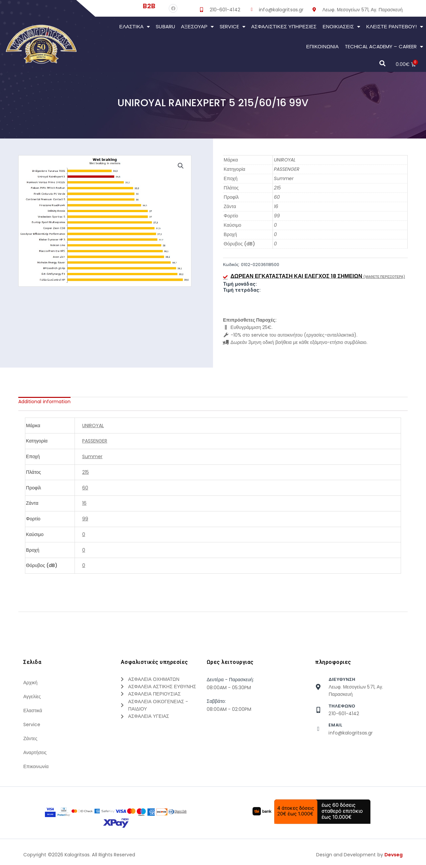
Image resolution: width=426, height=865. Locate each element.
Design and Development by (359, 854)
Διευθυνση (341, 679)
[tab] (44, 401)
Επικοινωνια (322, 46)
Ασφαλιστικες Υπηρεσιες (284, 26)
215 (277, 187)
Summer (284, 178)
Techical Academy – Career (384, 47)
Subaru (165, 26)
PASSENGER (287, 169)
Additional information (44, 401)
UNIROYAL (285, 159)
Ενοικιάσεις (341, 27)
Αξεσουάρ (197, 27)
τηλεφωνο (341, 706)
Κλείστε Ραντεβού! (394, 27)
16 (276, 206)
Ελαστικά (134, 27)
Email (335, 725)
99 (277, 215)
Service (232, 27)
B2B (149, 6)
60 (277, 197)
